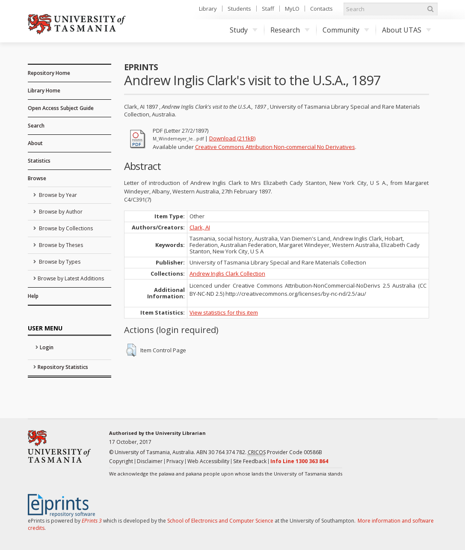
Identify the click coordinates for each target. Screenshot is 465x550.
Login (46, 347)
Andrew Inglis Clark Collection (227, 273)
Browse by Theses (60, 245)
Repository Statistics (63, 367)
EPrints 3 (92, 520)
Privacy (175, 461)
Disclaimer (150, 461)
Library (208, 8)
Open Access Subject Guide (61, 108)
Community (346, 30)
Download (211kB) (232, 138)
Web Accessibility (208, 461)
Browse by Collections (65, 228)
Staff (268, 8)
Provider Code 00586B (285, 452)
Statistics (39, 160)
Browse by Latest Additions (71, 278)
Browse (37, 178)
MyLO (292, 8)
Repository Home (49, 73)
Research (290, 30)
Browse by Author (60, 211)
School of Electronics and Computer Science (220, 520)
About (35, 143)
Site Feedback (250, 461)
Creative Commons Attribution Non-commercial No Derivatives (275, 147)
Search (36, 125)
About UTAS (406, 30)
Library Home (44, 90)
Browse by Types (59, 261)
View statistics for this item (224, 312)
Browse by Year (57, 195)
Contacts (321, 8)
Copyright (121, 461)
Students (239, 8)
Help (33, 296)
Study (244, 30)
